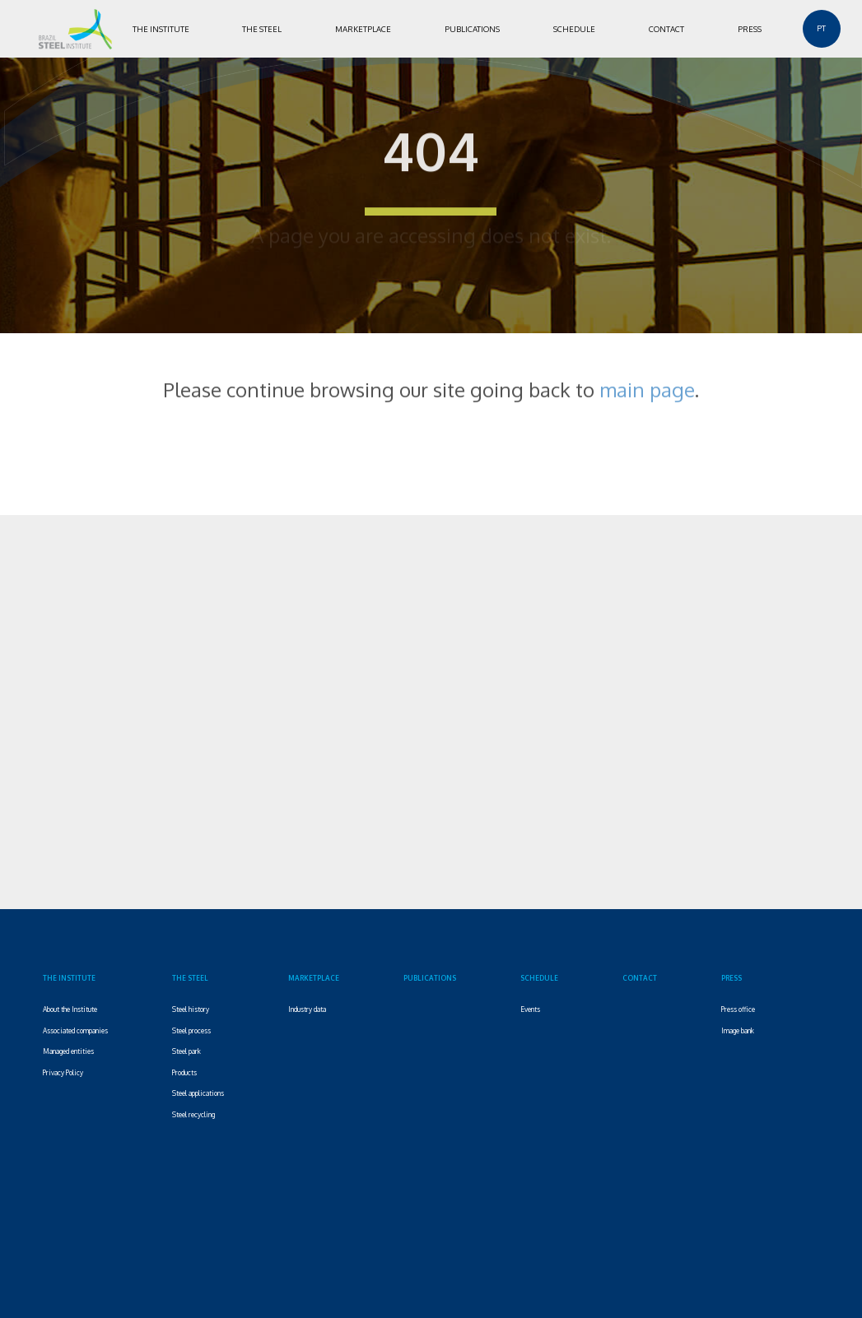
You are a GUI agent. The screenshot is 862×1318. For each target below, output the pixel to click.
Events (530, 1009)
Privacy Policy (63, 1072)
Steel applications (198, 1093)
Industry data (307, 1009)
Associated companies (75, 1030)
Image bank (737, 1030)
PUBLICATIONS (472, 29)
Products (184, 1072)
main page (647, 383)
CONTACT (666, 29)
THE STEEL (262, 29)
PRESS (750, 29)
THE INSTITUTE (161, 29)
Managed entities (68, 1051)
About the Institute (70, 1009)
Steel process (191, 1030)
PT (821, 28)
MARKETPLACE (363, 29)
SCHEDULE (574, 29)
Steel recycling (193, 1114)
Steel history (190, 1009)
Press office (738, 1009)
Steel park (186, 1051)
